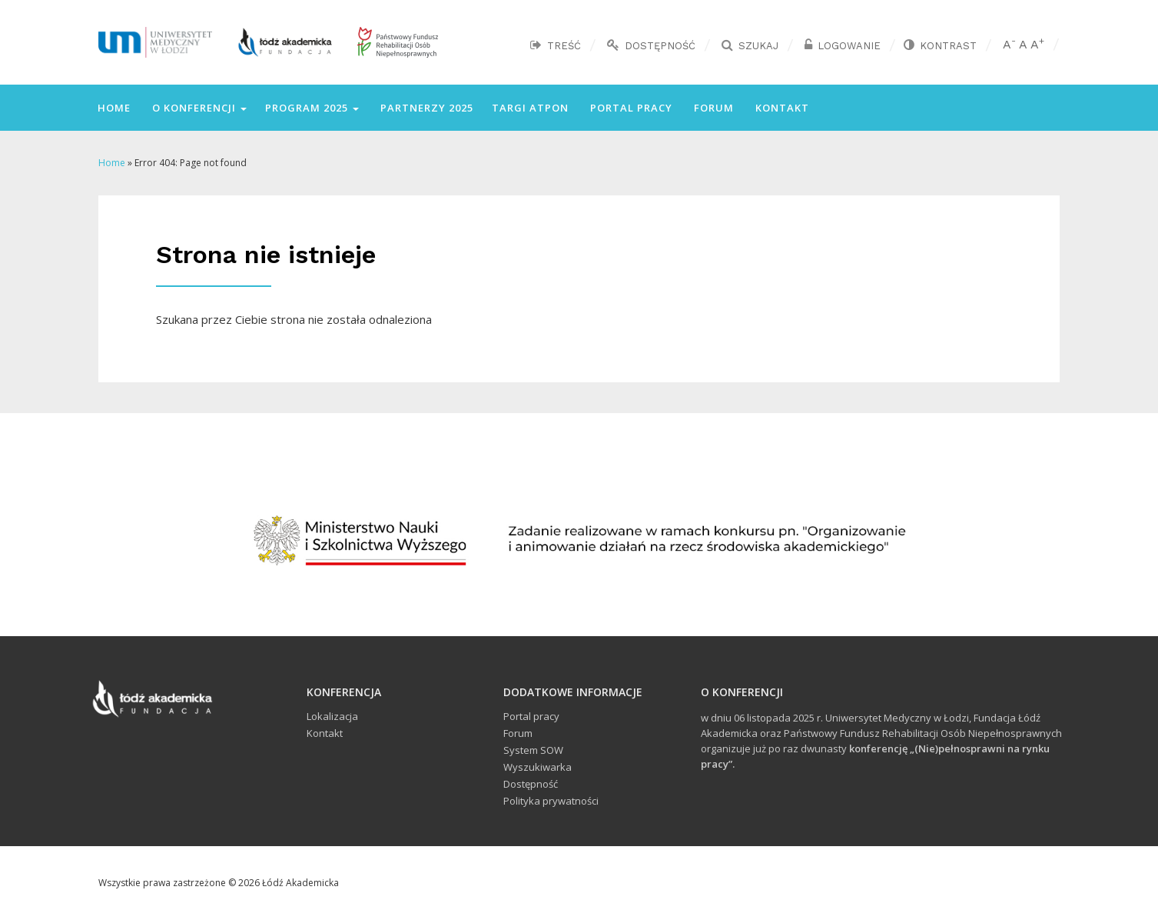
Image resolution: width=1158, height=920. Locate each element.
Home (113, 108)
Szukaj (758, 46)
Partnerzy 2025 (425, 108)
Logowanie (849, 46)
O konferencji (198, 108)
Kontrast (948, 46)
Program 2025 (312, 108)
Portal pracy (629, 108)
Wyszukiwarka (537, 767)
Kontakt (780, 108)
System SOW (533, 750)
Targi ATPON (530, 108)
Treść (564, 46)
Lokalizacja (332, 716)
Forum (712, 108)
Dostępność (660, 46)
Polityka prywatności (551, 801)
